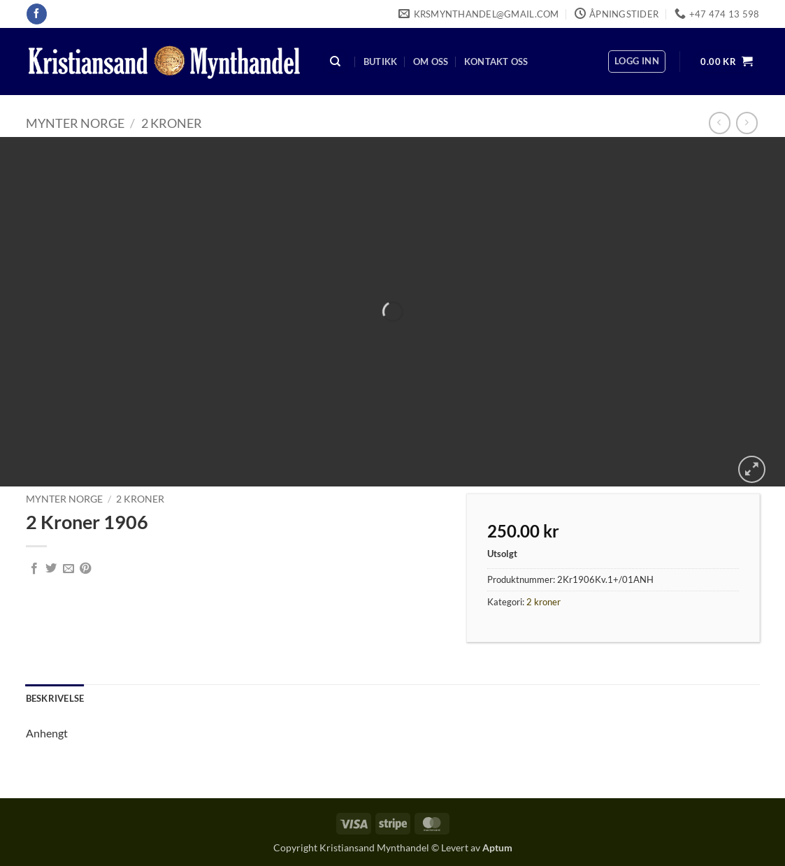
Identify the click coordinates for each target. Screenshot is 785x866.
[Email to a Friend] (68, 569)
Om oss (431, 61)
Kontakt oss (496, 61)
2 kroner (171, 123)
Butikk (380, 61)
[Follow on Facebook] (37, 13)
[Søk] (335, 61)
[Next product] (719, 122)
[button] (636, 61)
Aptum (497, 847)
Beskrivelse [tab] (55, 698)
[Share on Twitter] (51, 569)
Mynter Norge (75, 123)
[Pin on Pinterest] (85, 569)
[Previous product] (747, 122)
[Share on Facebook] (34, 569)
